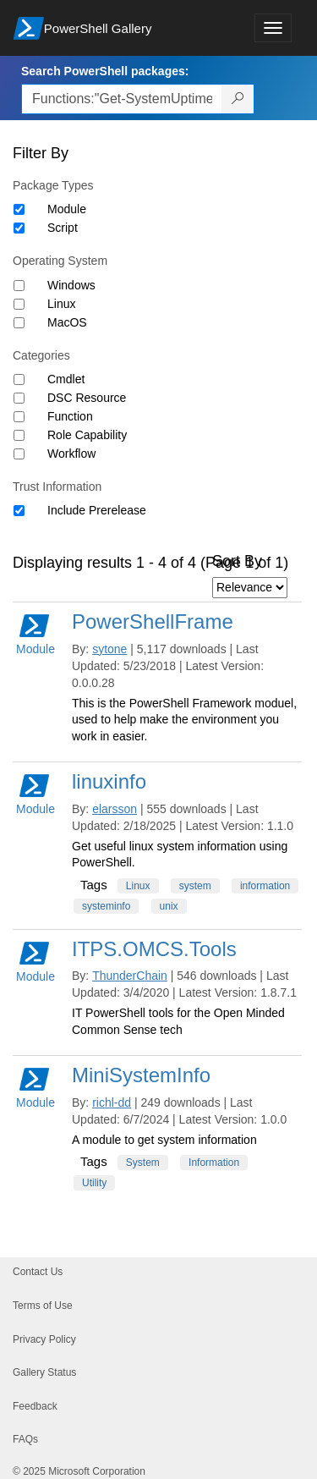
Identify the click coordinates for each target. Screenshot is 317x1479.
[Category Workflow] (19, 453)
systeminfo (106, 906)
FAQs (25, 1439)
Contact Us (38, 1272)
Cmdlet (66, 379)
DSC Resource (86, 397)
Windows (71, 285)
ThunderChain (129, 975)
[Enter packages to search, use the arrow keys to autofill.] (121, 99)
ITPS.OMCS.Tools (154, 948)
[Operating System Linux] (19, 304)
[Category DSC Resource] (19, 398)
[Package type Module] (19, 209)
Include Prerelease (96, 510)
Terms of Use (43, 1305)
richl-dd (111, 1102)
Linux (61, 304)
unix (169, 906)
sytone (109, 649)
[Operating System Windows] (19, 285)
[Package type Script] (19, 228)
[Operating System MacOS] (19, 322)
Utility (94, 1183)
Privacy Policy (44, 1339)
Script (62, 227)
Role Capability (87, 435)
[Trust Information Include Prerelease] (19, 510)
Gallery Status (44, 1372)
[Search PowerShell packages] (237, 99)
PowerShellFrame (152, 621)
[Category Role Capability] (19, 435)
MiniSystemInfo (141, 1075)
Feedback (35, 1406)
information (265, 886)
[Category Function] (19, 416)
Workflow (71, 453)
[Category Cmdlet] (19, 379)
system (195, 886)
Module (66, 209)
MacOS (67, 322)
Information (214, 1162)
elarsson (114, 809)
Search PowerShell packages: (105, 71)
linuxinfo (109, 781)
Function (70, 416)
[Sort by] (249, 587)
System (143, 1162)
